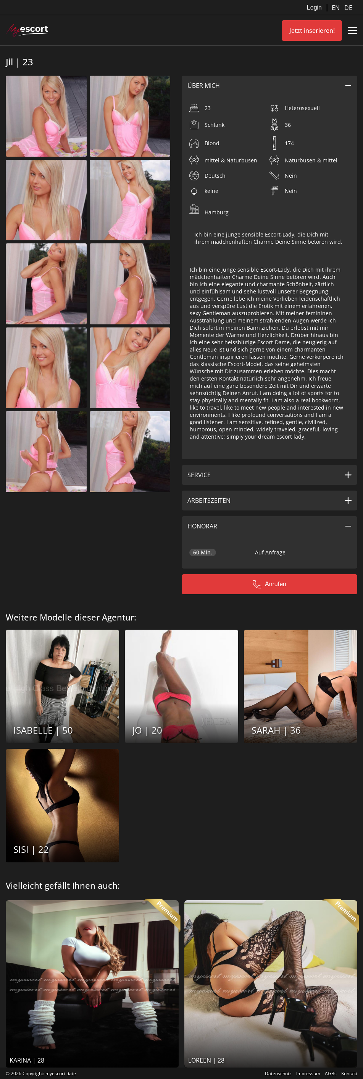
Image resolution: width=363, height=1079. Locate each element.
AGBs (331, 1073)
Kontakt (349, 1073)
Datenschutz (278, 1073)
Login (314, 7)
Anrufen (269, 584)
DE (348, 7)
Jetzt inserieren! (312, 30)
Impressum (308, 1073)
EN (336, 7)
